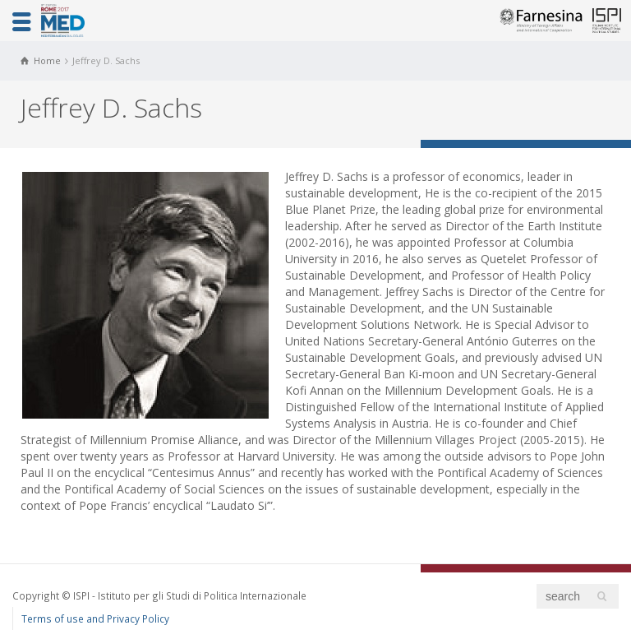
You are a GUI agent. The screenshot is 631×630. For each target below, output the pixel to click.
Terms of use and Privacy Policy (95, 618)
